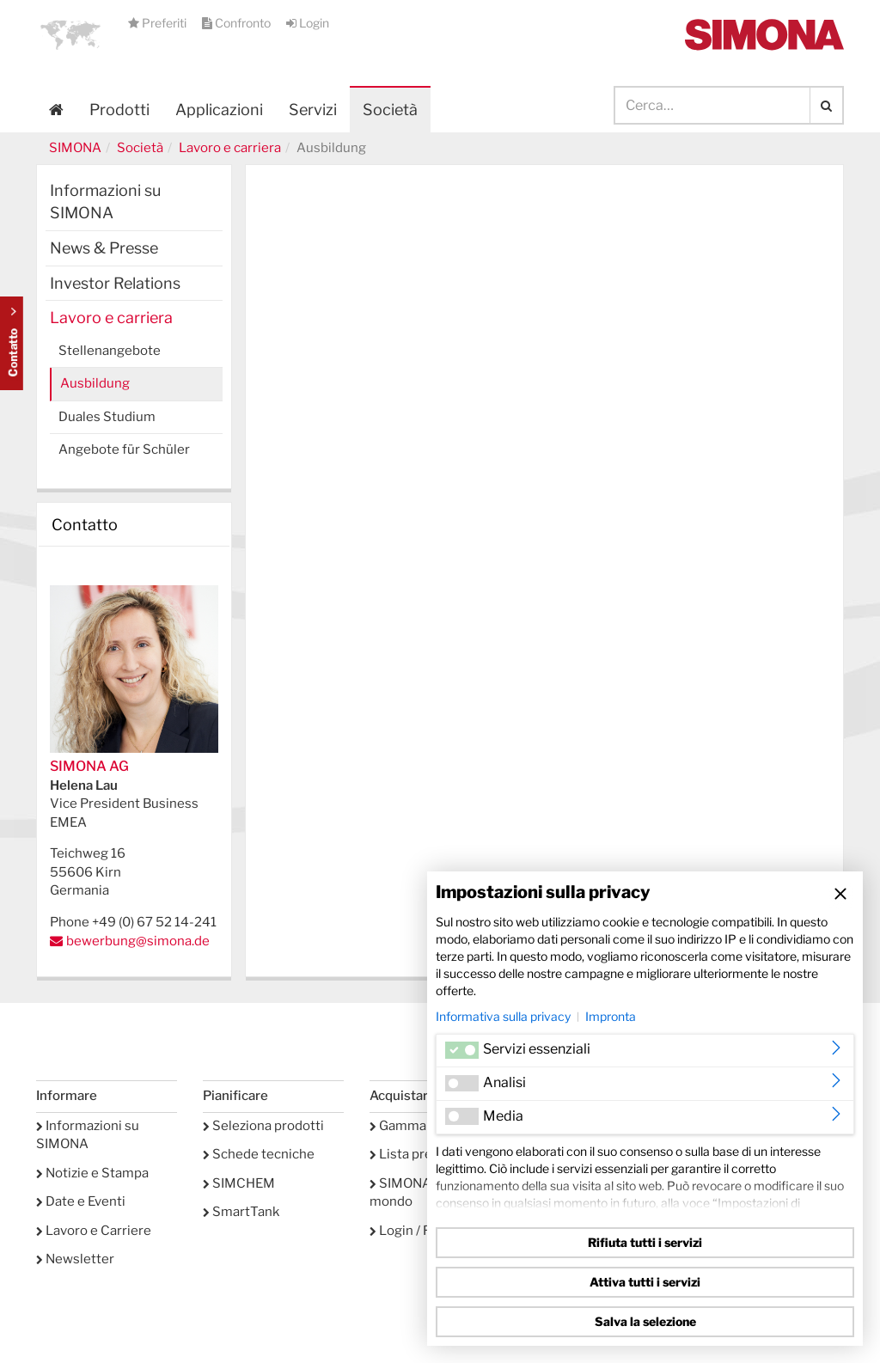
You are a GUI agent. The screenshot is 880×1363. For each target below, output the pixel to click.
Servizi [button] (313, 110)
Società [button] (390, 110)
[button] (70, 34)
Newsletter (75, 1259)
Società (140, 148)
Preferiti (158, 22)
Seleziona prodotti (263, 1126)
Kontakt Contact (11, 343)
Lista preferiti (416, 1154)
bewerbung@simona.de (138, 941)
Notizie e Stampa (92, 1173)
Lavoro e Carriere (93, 1230)
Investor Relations (115, 283)
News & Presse (104, 248)
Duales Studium (107, 417)
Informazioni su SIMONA (105, 201)
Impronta (610, 1016)
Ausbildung (95, 383)
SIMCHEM (239, 1183)
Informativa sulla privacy (503, 1016)
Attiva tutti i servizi (645, 1281)
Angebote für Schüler (124, 449)
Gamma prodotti (424, 1126)
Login (307, 22)
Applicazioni (219, 110)
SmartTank (241, 1211)
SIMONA (75, 148)
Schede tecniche (259, 1154)
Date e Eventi (80, 1201)
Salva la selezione (645, 1321)
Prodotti (119, 110)
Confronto (237, 22)
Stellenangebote (109, 350)
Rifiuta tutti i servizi (645, 1242)
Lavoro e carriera (230, 148)
